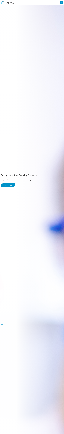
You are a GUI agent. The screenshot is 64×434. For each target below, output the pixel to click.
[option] (32, 217)
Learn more (8, 185)
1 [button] (2, 324)
